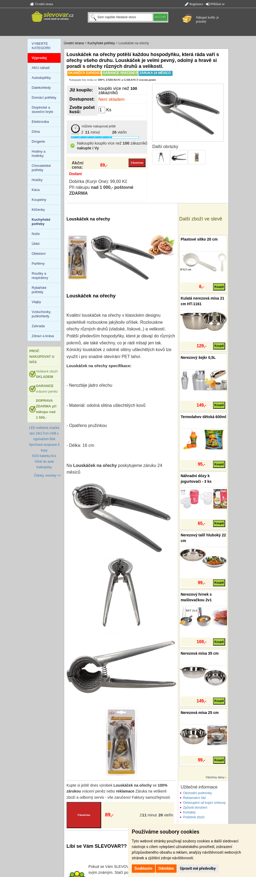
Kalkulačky (44, 467)
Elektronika (40, 122)
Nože (36, 234)
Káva (36, 190)
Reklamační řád (194, 798)
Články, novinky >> (47, 475)
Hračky (37, 180)
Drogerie (38, 141)
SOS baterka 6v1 (44, 456)
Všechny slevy (215, 777)
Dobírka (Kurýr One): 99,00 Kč (98, 181)
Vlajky (36, 302)
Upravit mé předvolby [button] (197, 868)
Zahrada (38, 326)
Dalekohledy (41, 88)
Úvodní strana (41, 4)
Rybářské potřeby (39, 290)
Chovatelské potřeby (41, 168)
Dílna (36, 132)
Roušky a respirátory (40, 275)
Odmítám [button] (166, 868)
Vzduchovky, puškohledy (41, 314)
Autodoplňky (41, 78)
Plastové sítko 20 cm (199, 239)
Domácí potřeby (44, 97)
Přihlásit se (215, 4)
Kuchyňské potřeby (101, 43)
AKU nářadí (41, 68)
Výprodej (39, 58)
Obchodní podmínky (197, 793)
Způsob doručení (195, 807)
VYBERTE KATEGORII (41, 46)
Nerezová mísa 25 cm (200, 712)
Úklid (35, 244)
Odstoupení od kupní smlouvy (204, 803)
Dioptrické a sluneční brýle (42, 109)
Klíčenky (38, 210)
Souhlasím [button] (143, 868)
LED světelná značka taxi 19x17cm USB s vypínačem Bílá (44, 433)
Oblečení (39, 254)
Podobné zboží (193, 817)
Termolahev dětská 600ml (203, 417)
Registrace (194, 4)
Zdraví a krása (43, 336)
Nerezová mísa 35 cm (200, 653)
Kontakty (189, 812)
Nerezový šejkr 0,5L (198, 357)
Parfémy (38, 263)
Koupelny (39, 200)
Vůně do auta (44, 461)
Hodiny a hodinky (38, 153)
